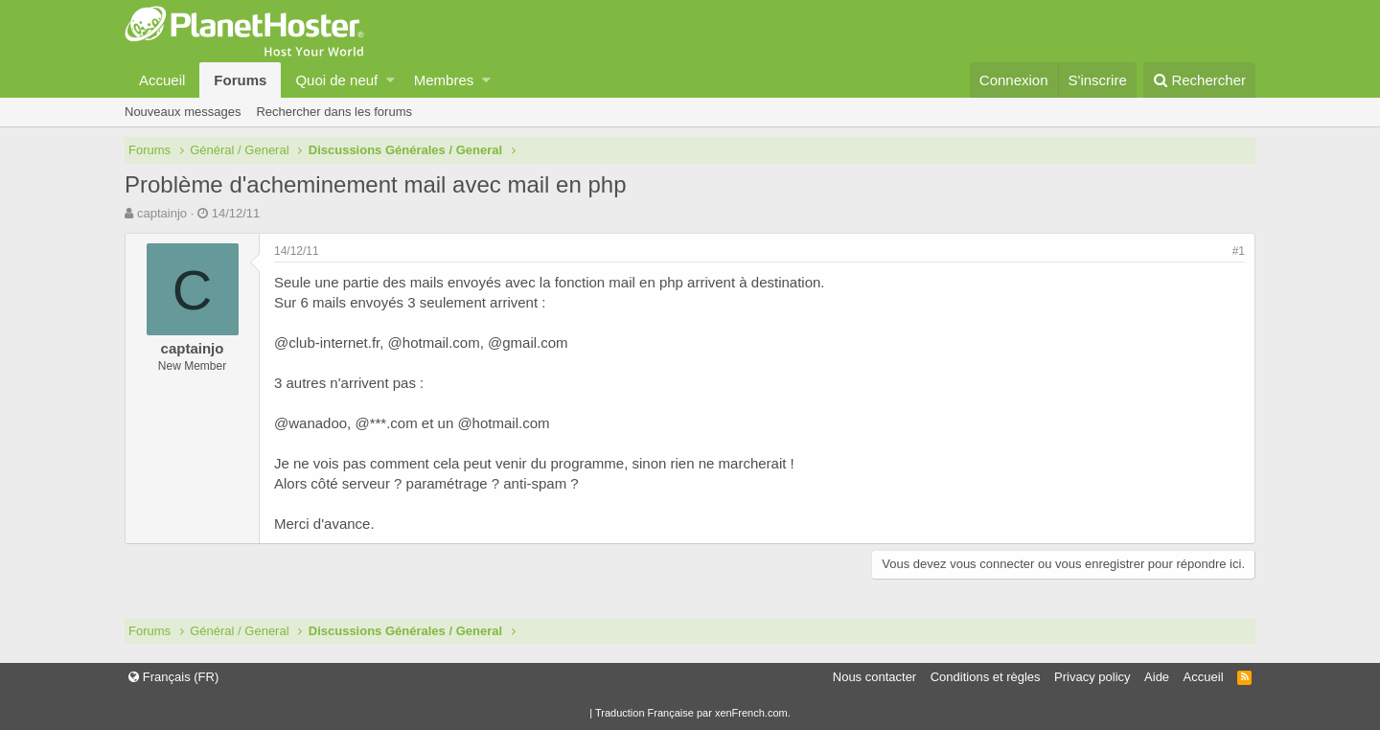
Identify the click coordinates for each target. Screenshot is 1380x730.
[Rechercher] (1199, 80)
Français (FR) (173, 677)
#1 (1238, 251)
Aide (1156, 677)
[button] (390, 80)
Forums (240, 80)
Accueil (162, 80)
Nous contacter (874, 677)
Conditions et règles (986, 677)
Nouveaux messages (183, 111)
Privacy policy (1092, 677)
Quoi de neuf (336, 80)
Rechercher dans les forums (334, 111)
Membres (444, 80)
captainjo (162, 213)
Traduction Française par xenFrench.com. (693, 713)
